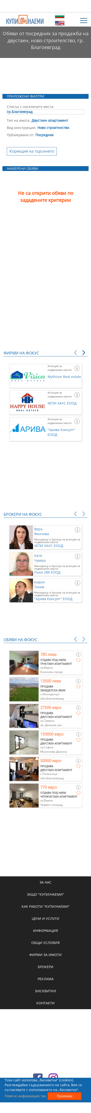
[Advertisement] (45, 6)
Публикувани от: (20, 135)
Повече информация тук (25, 1096)
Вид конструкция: (21, 127)
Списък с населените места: (30, 106)
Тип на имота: (18, 120)
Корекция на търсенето (31, 151)
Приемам (64, 1096)
